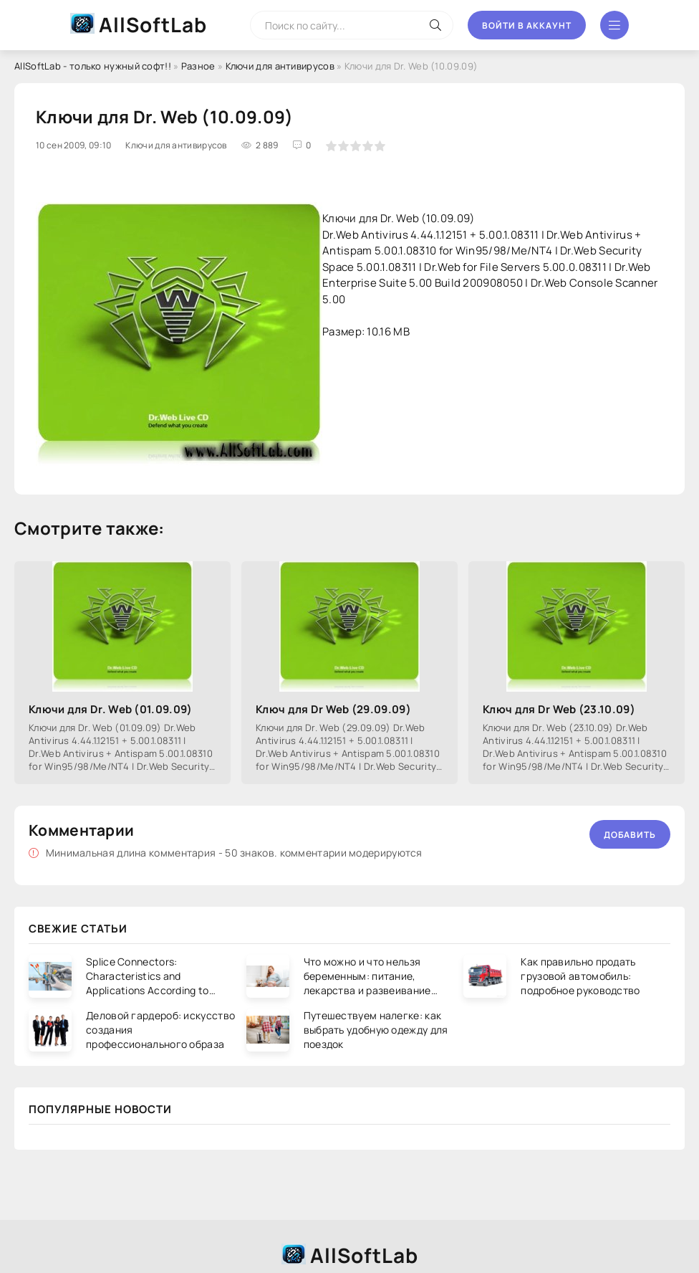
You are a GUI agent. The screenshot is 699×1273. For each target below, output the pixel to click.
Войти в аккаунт (527, 25)
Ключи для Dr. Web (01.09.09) (110, 709)
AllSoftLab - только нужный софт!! (92, 65)
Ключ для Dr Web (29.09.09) (333, 709)
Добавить (630, 835)
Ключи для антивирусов (280, 65)
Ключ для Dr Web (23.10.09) (559, 709)
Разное (198, 65)
